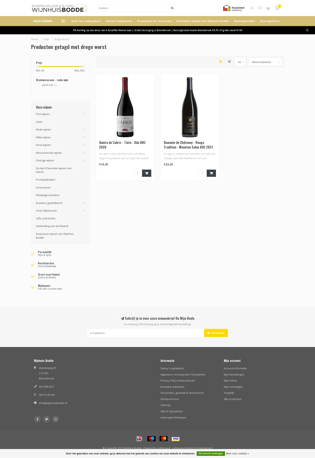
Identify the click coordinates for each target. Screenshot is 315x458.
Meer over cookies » (237, 453)
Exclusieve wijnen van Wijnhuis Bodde (203, 21)
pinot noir (49, 85)
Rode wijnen (43, 129)
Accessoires (43, 187)
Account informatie (235, 368)
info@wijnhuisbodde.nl (53, 403)
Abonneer (216, 333)
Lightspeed (164, 448)
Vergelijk (229, 393)
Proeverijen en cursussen (154, 21)
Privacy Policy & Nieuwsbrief (178, 380)
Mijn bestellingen (234, 374)
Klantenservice (170, 399)
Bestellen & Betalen (172, 387)
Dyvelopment (205, 448)
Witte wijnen (43, 137)
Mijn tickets (230, 380)
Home (34, 39)
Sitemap (166, 405)
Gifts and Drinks (46, 218)
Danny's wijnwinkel (119, 21)
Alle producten (232, 399)
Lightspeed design (182, 448)
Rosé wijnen (43, 145)
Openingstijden (244, 21)
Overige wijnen (45, 160)
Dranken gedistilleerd (49, 203)
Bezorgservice (269, 21)
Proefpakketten (45, 179)
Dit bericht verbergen (211, 453)
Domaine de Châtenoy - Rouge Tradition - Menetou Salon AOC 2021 (188, 145)
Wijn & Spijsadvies (172, 411)
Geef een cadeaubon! (86, 21)
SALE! (39, 122)
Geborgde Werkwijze (173, 417)
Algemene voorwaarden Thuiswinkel (183, 374)
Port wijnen (43, 114)
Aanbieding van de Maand (52, 226)
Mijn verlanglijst (233, 387)
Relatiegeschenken (47, 195)
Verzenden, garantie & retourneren (182, 393)
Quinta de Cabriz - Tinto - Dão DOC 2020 (122, 145)
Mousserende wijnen (49, 153)
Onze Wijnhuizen (46, 210)
